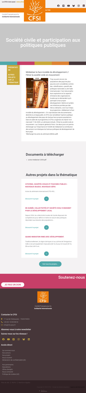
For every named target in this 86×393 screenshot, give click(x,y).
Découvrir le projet (31, 199)
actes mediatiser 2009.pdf (37, 160)
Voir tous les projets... (50, 264)
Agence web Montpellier (77, 387)
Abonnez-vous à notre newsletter (16, 329)
